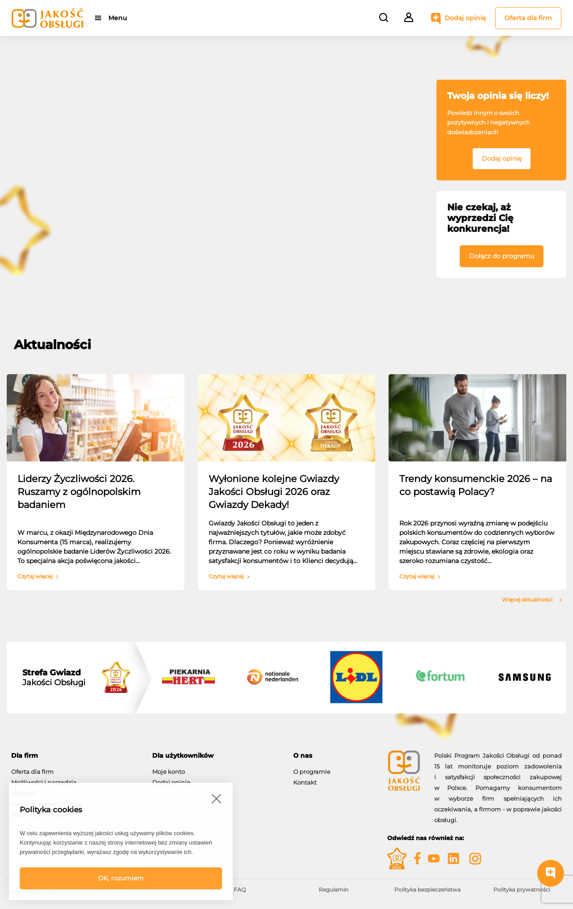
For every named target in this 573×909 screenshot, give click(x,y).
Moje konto (168, 771)
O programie (311, 771)
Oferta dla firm (528, 18)
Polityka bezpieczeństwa (427, 889)
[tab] (75, 755)
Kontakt (304, 782)
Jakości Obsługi (54, 677)
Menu (117, 18)
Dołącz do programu (501, 256)
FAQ (240, 889)
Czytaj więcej (38, 576)
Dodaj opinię (465, 18)
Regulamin (333, 889)
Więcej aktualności (532, 599)
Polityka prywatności (521, 889)
